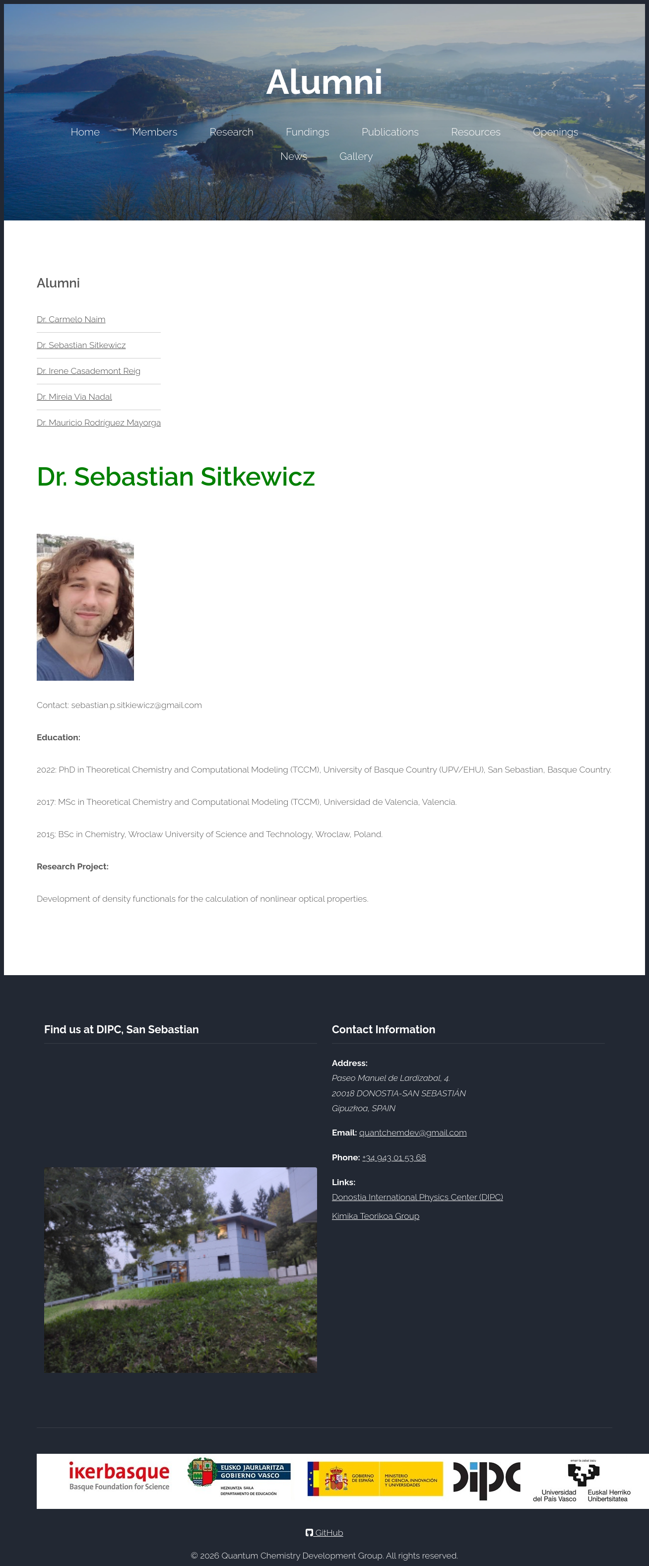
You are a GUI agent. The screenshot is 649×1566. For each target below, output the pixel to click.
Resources (476, 132)
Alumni (324, 82)
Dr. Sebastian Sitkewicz (81, 345)
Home (85, 132)
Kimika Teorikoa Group (375, 1216)
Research (231, 132)
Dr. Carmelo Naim (71, 319)
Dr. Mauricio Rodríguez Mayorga (99, 422)
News (293, 156)
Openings (555, 132)
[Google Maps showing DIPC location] (180, 1105)
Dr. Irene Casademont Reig (88, 371)
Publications (390, 132)
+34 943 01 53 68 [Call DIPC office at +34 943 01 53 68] (394, 1157)
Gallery (356, 156)
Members (154, 132)
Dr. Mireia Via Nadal (74, 397)
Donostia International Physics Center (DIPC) (417, 1197)
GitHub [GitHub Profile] (324, 1532)
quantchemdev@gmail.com (413, 1133)
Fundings (307, 132)
